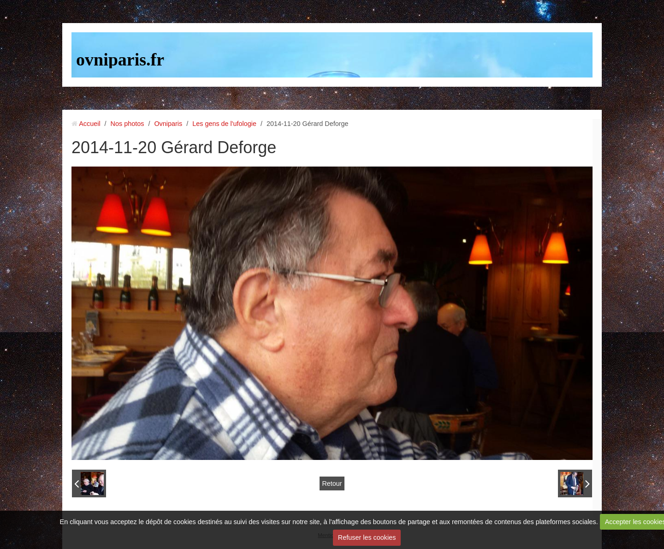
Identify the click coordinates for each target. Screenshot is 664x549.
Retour (332, 483)
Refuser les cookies (367, 537)
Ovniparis (168, 123)
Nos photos (127, 123)
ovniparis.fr (120, 59)
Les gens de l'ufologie (224, 123)
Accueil (89, 123)
